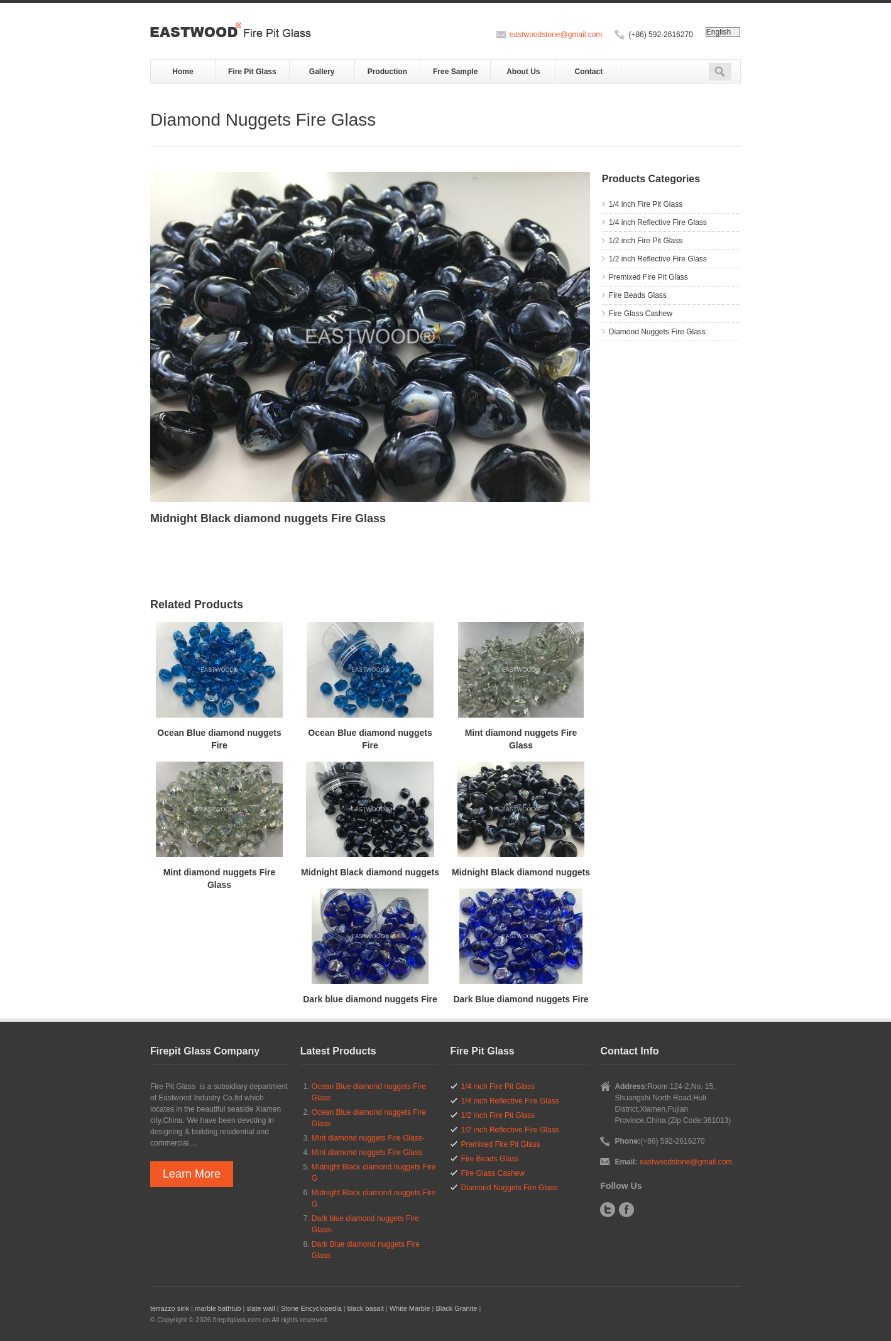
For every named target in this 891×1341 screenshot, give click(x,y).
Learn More (192, 1174)
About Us (523, 71)
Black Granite (456, 1308)
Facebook (626, 1209)
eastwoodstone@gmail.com (556, 34)
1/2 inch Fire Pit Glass (645, 240)
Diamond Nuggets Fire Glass (657, 331)
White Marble (410, 1308)
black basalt (365, 1308)
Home (182, 71)
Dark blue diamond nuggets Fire (370, 999)
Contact (589, 71)
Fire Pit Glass (252, 71)
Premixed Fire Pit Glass (648, 277)
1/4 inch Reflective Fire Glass (658, 222)
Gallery (322, 71)
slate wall (260, 1308)
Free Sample (455, 71)
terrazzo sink (169, 1308)
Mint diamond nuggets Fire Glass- (368, 1138)
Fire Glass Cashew (640, 313)
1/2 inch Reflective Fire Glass (658, 259)
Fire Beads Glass (638, 295)
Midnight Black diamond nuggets (370, 872)
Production (387, 71)
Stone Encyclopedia (311, 1308)
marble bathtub (218, 1308)
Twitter (607, 1209)
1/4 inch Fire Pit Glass (645, 204)
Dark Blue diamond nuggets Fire (520, 999)
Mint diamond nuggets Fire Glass (367, 1152)
